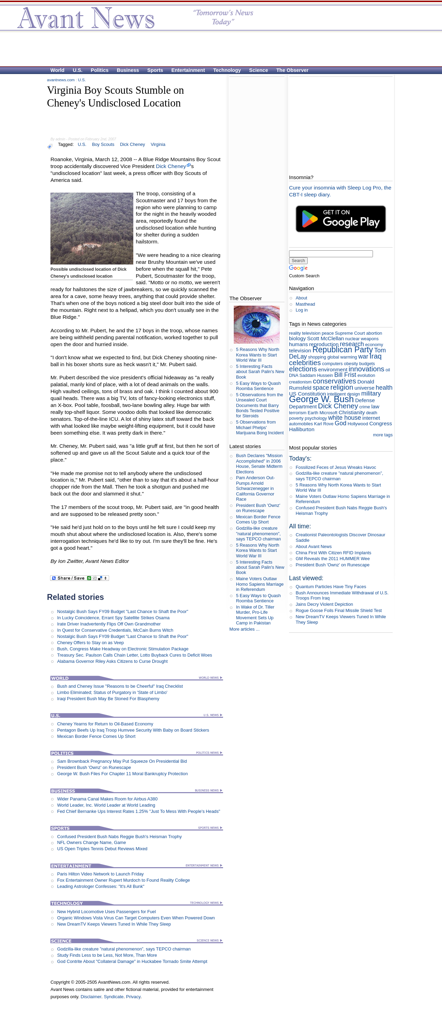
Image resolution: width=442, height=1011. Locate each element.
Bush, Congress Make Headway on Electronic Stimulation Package (123, 648)
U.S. (78, 70)
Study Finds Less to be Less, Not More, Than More (107, 955)
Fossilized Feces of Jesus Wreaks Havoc (336, 467)
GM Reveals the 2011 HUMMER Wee (333, 558)
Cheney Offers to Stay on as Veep (90, 642)
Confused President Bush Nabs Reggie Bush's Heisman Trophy (119, 836)
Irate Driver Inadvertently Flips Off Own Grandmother (109, 624)
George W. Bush (321, 399)
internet (371, 418)
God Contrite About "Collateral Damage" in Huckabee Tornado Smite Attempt (132, 961)
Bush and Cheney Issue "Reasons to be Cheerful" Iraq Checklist (120, 686)
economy (374, 344)
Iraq (375, 356)
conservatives (334, 381)
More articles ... (244, 629)
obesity (351, 363)
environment (332, 369)
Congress (380, 423)
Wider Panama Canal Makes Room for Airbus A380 (107, 798)
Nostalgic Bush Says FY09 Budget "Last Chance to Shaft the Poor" (122, 611)
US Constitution (307, 394)
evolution (366, 375)
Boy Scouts (103, 144)
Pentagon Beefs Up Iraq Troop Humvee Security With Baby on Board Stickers (133, 730)
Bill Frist (345, 374)
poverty (296, 418)
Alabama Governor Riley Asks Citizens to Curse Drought (112, 661)
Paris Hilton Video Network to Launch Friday (100, 873)
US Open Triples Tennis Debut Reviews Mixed (102, 848)
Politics (99, 70)
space (321, 387)
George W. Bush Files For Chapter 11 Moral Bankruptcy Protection (122, 773)
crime (364, 406)
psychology (316, 418)
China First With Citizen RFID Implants (333, 552)
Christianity (352, 412)
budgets (367, 363)
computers (332, 363)
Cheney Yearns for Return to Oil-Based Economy (105, 723)
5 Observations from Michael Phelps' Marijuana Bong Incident (260, 427)
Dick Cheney (132, 144)
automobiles (301, 423)
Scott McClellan (325, 338)
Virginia (158, 144)
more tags (383, 434)
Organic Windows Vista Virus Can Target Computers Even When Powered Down (136, 917)
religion (341, 387)
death (371, 412)
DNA (293, 375)
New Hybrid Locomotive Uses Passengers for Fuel (106, 911)
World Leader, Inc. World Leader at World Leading (106, 805)
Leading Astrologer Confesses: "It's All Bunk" (100, 886)
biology (297, 338)
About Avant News (314, 546)
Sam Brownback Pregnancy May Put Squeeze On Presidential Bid (122, 761)
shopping (317, 357)
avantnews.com (61, 80)
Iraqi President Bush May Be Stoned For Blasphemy (108, 698)
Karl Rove (324, 423)
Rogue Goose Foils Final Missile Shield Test (339, 610)
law (375, 406)
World (57, 70)
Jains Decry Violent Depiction (324, 604)
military (371, 393)
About (301, 297)
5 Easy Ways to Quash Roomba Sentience (258, 386)
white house (344, 417)
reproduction (323, 344)
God (340, 423)
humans (298, 344)
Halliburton (301, 429)
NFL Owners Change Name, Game (91, 842)
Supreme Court (350, 333)
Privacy (133, 996)
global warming (342, 357)
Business (128, 70)
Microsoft (328, 412)
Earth (313, 412)
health (384, 387)
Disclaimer (90, 996)
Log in (302, 310)
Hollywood (358, 423)
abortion (374, 333)
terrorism (297, 412)
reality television (304, 333)
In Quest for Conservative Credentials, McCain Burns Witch (115, 630)
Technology (227, 70)
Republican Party (343, 349)
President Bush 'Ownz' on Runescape (94, 767)
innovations (366, 369)
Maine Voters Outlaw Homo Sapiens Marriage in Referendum (260, 584)
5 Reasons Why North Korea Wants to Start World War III (257, 355)
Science (258, 70)
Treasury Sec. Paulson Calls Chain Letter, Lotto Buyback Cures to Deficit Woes (134, 655)
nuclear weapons (362, 338)
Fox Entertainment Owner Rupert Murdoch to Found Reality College (123, 880)
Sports (155, 70)
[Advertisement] (217, 48)
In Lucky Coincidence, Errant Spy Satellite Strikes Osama (113, 617)
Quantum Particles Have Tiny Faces (331, 586)
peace (328, 333)
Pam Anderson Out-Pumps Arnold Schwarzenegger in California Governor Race (255, 488)
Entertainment (188, 70)
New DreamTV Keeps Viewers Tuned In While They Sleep (114, 924)
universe (364, 388)
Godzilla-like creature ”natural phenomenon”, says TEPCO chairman (124, 949)
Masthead (305, 304)
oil (388, 369)
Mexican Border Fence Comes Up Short (96, 736)
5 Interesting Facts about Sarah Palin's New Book (260, 372)
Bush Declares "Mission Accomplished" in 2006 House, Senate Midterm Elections (259, 463)
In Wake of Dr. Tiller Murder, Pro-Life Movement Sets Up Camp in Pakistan (255, 614)
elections (303, 369)
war (363, 356)
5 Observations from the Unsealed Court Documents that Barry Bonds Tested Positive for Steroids (259, 405)
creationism (300, 381)
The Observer (292, 70)
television (300, 350)
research (352, 344)
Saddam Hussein (316, 375)
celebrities (305, 363)
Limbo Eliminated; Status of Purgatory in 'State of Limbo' (112, 692)
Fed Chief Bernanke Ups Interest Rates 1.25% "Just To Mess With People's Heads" (138, 811)
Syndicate (114, 996)
